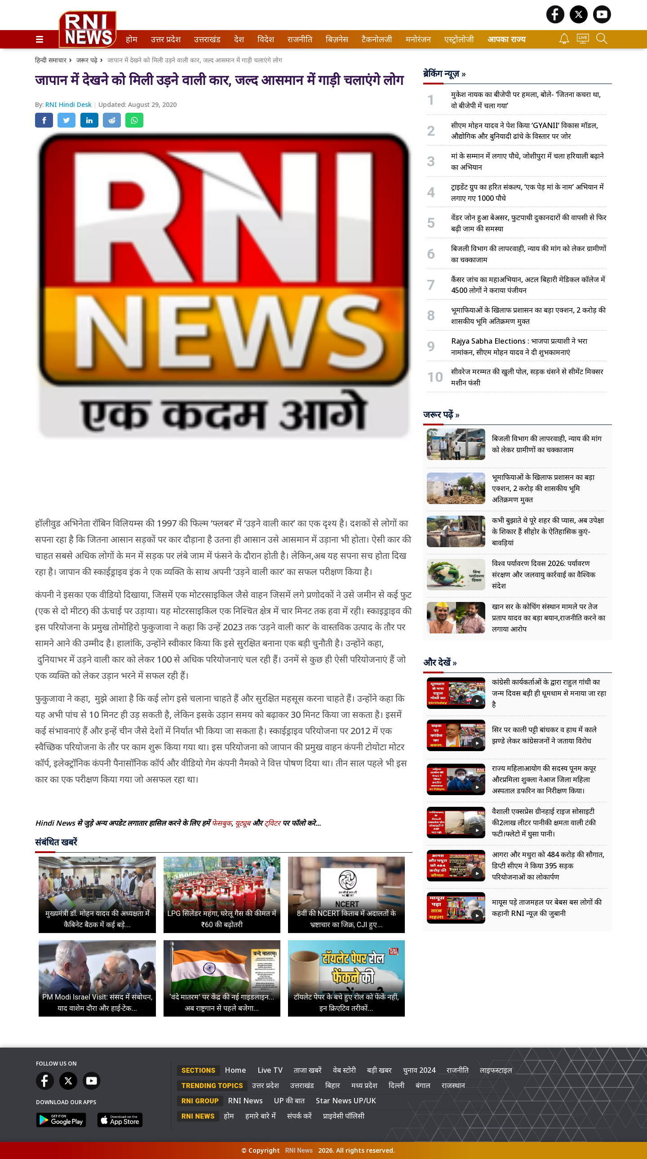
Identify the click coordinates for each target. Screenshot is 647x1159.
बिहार (332, 1085)
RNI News (245, 1100)
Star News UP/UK (346, 1100)
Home (235, 1070)
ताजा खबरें (308, 1070)
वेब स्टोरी (344, 1070)
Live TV (270, 1070)
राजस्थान (453, 1085)
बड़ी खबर (379, 1070)
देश (238, 39)
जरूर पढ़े (86, 60)
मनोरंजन (417, 39)
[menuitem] (131, 39)
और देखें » (440, 662)
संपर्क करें (299, 1115)
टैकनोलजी (375, 39)
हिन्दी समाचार (50, 60)
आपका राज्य (506, 39)
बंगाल (423, 1085)
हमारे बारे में (260, 1115)
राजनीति (298, 39)
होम (131, 39)
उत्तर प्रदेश (164, 39)
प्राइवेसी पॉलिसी (343, 1115)
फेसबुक (221, 823)
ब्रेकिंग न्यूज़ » (444, 73)
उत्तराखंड (205, 39)
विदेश (264, 39)
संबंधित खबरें (56, 842)
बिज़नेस (336, 39)
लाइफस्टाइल (496, 1070)
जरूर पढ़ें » (441, 414)
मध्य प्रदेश (364, 1085)
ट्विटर (272, 823)
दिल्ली (396, 1085)
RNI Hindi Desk (69, 104)
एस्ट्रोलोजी (457, 39)
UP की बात (289, 1100)
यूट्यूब (243, 823)
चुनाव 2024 (419, 1070)
